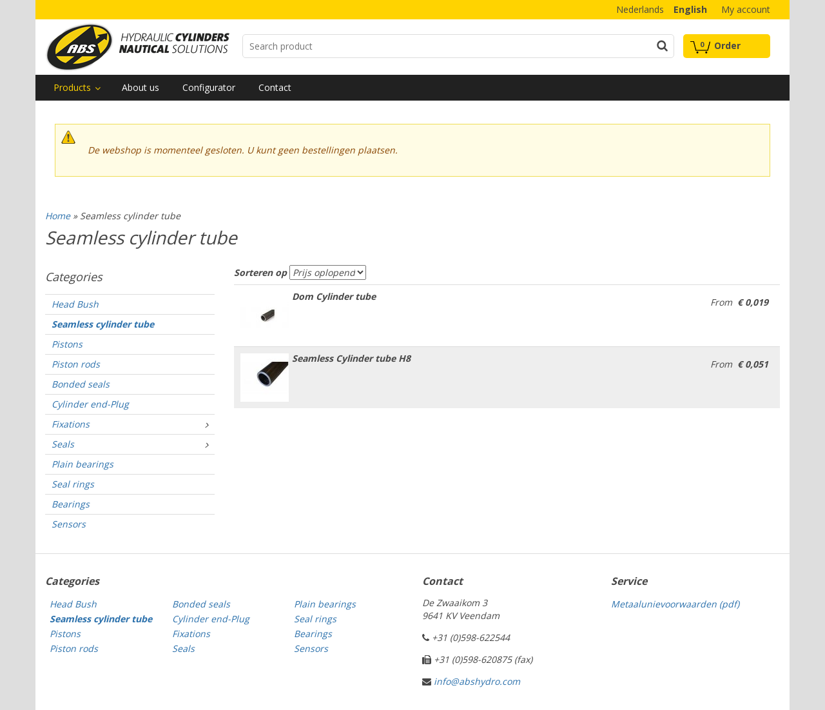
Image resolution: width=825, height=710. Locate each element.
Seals (63, 444)
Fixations (71, 424)
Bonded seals (81, 384)
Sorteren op (260, 272)
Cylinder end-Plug (90, 404)
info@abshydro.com (477, 681)
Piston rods (76, 364)
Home (57, 216)
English (690, 9)
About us (140, 87)
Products (72, 87)
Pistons (67, 344)
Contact (274, 87)
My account (745, 9)
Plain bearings (82, 464)
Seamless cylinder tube (103, 324)
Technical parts (137, 47)
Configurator (208, 87)
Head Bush (75, 304)
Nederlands (640, 9)
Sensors (69, 524)
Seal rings (73, 484)
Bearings (71, 504)
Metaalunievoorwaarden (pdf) (675, 604)
